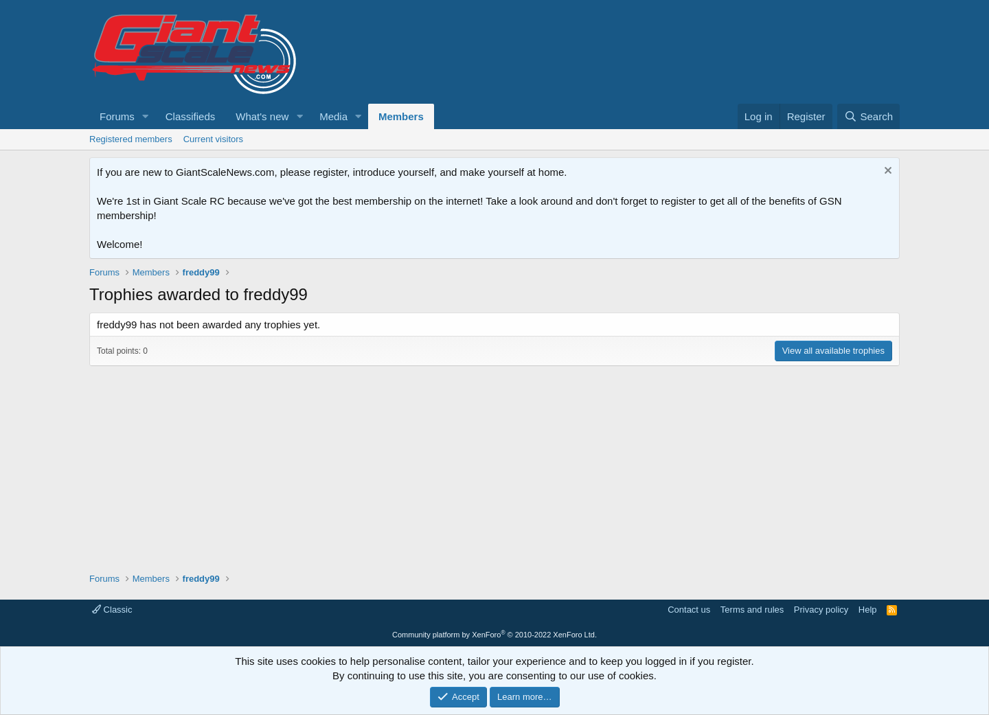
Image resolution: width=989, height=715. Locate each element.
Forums (117, 116)
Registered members (130, 139)
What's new (262, 116)
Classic (112, 609)
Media (333, 116)
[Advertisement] (494, 462)
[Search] (868, 116)
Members (401, 116)
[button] (145, 116)
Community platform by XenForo (494, 635)
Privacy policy (821, 609)
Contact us (689, 609)
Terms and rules (752, 609)
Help (868, 609)
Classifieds (191, 116)
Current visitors (213, 139)
